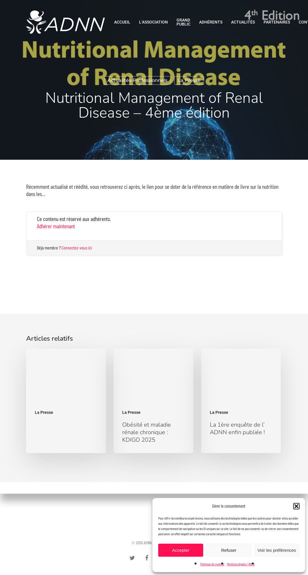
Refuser (229, 550)
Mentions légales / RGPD (241, 564)
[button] (296, 506)
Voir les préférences (276, 550)
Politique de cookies (212, 564)
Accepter (180, 550)
